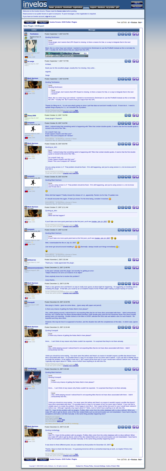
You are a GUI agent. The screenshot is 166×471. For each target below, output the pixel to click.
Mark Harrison (32, 78)
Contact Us (79, 466)
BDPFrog (60, 421)
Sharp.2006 (31, 115)
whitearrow (31, 260)
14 (128, 22)
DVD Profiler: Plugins (69, 22)
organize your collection (71, 112)
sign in (47, 16)
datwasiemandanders (35, 268)
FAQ (118, 466)
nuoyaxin (30, 123)
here (76, 110)
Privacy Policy (88, 466)
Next (140, 22)
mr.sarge (30, 61)
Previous (133, 22)
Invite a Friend (111, 466)
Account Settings (99, 466)
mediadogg (32, 368)
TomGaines (34, 34)
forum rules (61, 11)
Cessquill (31, 302)
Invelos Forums (55, 22)
